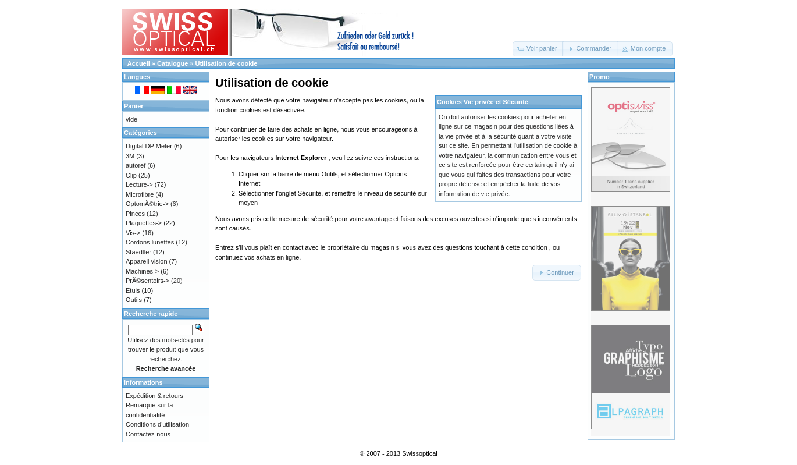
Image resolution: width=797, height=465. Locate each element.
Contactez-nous (148, 434)
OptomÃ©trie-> (147, 203)
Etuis (133, 290)
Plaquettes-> (144, 222)
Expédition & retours (154, 395)
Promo (599, 76)
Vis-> (133, 232)
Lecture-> (139, 184)
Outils (134, 299)
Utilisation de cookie (226, 63)
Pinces (135, 213)
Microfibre (140, 194)
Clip (131, 175)
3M (130, 155)
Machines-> (142, 271)
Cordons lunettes (150, 242)
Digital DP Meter (149, 146)
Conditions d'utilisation (157, 424)
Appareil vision (147, 261)
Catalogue (172, 63)
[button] (538, 48)
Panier (134, 105)
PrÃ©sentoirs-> (147, 280)
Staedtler (138, 252)
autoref (135, 165)
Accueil (138, 63)
